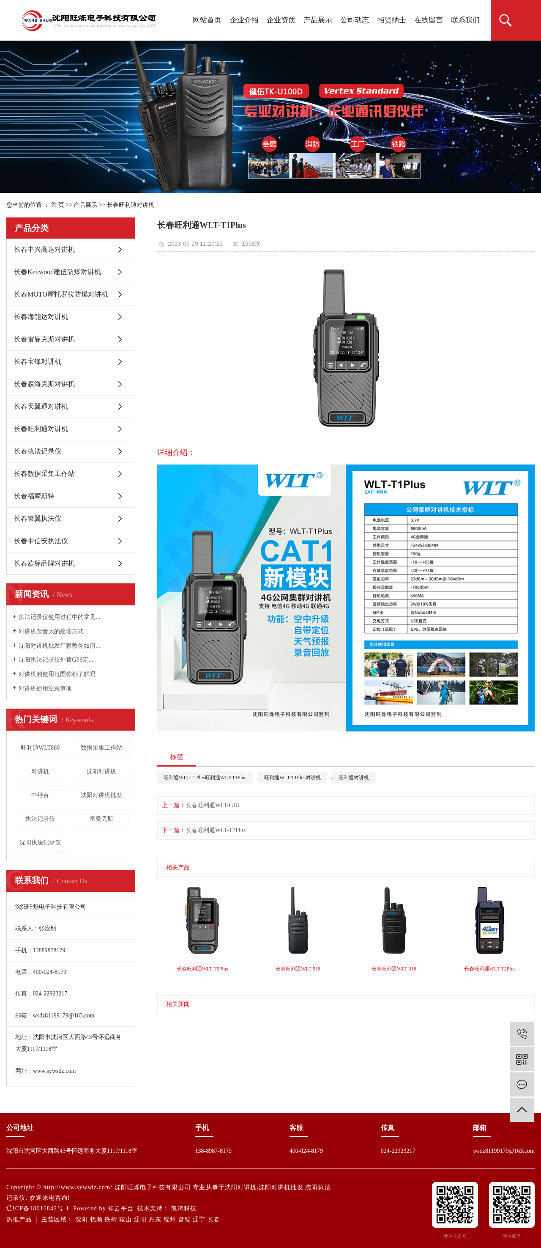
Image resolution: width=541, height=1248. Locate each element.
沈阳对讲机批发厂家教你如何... (59, 646)
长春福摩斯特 (34, 496)
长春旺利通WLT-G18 (212, 805)
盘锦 (184, 1219)
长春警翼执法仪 (37, 518)
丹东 (155, 1219)
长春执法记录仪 (37, 451)
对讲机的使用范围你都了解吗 (57, 674)
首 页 (57, 205)
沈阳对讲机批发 (101, 795)
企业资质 (281, 20)
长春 (214, 1219)
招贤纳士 (391, 20)
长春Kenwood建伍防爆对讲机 (57, 271)
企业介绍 (244, 20)
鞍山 (125, 1219)
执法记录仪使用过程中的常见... (59, 617)
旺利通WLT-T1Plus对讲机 (292, 778)
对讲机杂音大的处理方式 (51, 631)
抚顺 (96, 1219)
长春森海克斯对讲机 (44, 384)
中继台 (40, 795)
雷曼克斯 (101, 819)
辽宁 (199, 1219)
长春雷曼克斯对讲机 (44, 339)
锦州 (170, 1219)
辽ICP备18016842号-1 (37, 1208)
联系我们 (465, 20)
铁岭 (110, 1219)
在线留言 (428, 20)
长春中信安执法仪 (41, 540)
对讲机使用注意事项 (45, 688)
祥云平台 (120, 1208)
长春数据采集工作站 (44, 473)
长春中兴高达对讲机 (44, 249)
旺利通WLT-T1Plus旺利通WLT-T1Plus (205, 778)
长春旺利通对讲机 (130, 205)
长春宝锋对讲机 (37, 361)
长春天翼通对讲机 (41, 406)
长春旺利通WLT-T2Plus (216, 830)
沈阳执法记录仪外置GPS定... (56, 660)
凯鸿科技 (184, 1208)
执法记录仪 (40, 819)
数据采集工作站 (101, 748)
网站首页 (207, 20)
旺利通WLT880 (40, 748)
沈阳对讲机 (101, 771)
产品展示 (317, 20)
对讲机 (40, 771)
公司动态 (354, 20)
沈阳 (81, 1219)
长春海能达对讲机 (41, 316)
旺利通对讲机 (354, 778)
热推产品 (19, 1219)
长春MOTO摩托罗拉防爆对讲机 (61, 294)
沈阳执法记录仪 (40, 842)
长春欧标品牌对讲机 (44, 563)
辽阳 (140, 1219)
